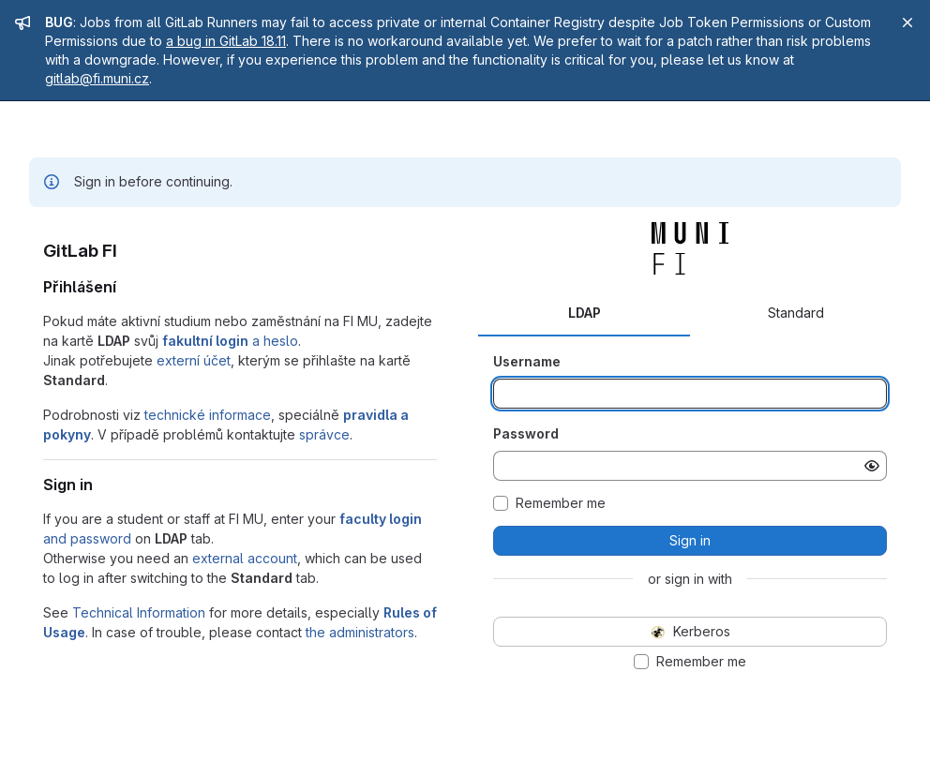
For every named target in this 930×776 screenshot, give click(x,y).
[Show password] (872, 466)
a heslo (230, 341)
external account (244, 558)
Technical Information (138, 612)
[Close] (907, 22)
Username (527, 361)
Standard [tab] (796, 313)
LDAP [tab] (584, 313)
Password (526, 433)
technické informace (207, 415)
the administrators (360, 632)
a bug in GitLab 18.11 (226, 41)
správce (324, 434)
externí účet (194, 360)
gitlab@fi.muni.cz (97, 78)
